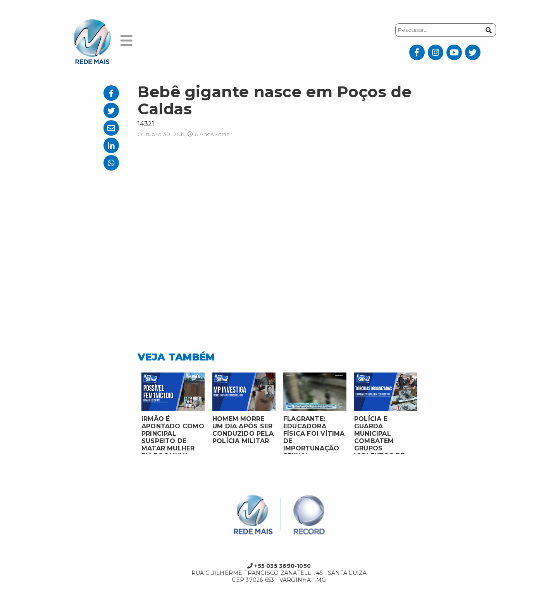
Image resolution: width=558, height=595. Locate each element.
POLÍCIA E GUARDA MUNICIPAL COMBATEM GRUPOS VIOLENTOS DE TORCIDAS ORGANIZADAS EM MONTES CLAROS (385, 434)
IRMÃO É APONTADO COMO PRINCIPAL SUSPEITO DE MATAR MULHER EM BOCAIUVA (172, 434)
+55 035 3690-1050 (279, 565)
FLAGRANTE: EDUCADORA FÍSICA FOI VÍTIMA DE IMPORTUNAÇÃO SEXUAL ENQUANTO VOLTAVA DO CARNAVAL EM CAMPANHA (314, 434)
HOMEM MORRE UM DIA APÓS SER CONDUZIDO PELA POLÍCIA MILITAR (243, 430)
